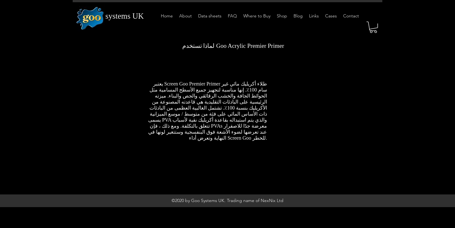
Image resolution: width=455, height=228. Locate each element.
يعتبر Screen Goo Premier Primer (186, 83)
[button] (373, 27)
